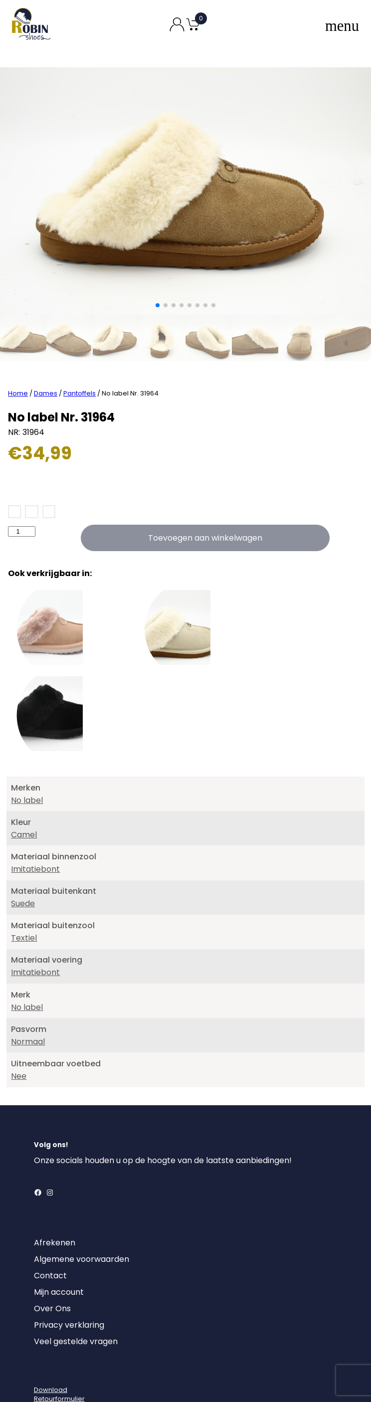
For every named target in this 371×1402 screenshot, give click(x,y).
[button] (158, 305)
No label (27, 763)
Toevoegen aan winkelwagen (205, 500)
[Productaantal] (21, 494)
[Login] (43, 1335)
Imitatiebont (35, 831)
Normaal (28, 1004)
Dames (45, 356)
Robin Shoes (156, 1381)
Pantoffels (79, 356)
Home (18, 356)
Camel (24, 797)
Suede (23, 866)
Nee (18, 1038)
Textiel (24, 900)
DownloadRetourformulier (59, 1357)
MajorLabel (243, 1381)
